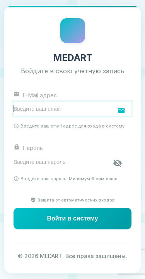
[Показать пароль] (117, 163)
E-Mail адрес (35, 94)
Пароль (28, 147)
